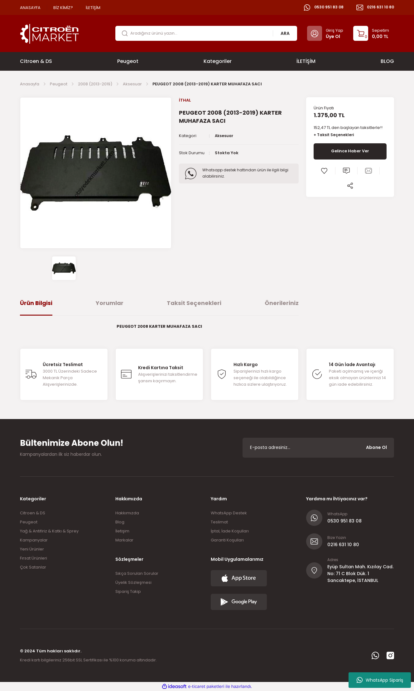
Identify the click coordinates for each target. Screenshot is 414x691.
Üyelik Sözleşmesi (133, 582)
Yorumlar (109, 303)
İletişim (122, 531)
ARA (285, 33)
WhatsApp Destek (229, 513)
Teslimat (219, 522)
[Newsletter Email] (318, 448)
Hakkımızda (127, 513)
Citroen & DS (32, 513)
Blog (119, 522)
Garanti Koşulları (227, 540)
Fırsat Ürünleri (33, 558)
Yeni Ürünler (32, 549)
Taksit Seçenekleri (194, 303)
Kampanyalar (34, 540)
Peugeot (28, 522)
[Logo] (49, 33)
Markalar (124, 540)
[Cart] (371, 33)
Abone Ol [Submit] (376, 447)
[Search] (206, 33)
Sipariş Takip (128, 591)
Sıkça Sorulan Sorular (136, 573)
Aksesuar (225, 136)
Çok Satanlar (33, 567)
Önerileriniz (282, 303)
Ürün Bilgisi (36, 303)
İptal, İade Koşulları (230, 531)
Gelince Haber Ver (350, 152)
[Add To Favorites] (324, 171)
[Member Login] (325, 33)
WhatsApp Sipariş (380, 680)
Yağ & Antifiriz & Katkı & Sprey (49, 531)
